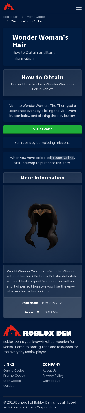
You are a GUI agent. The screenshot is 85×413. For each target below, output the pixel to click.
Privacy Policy (53, 375)
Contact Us (52, 380)
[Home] (9, 6)
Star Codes (12, 380)
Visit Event (42, 129)
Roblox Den (11, 17)
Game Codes (13, 370)
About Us (50, 370)
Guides (8, 385)
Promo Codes (36, 17)
